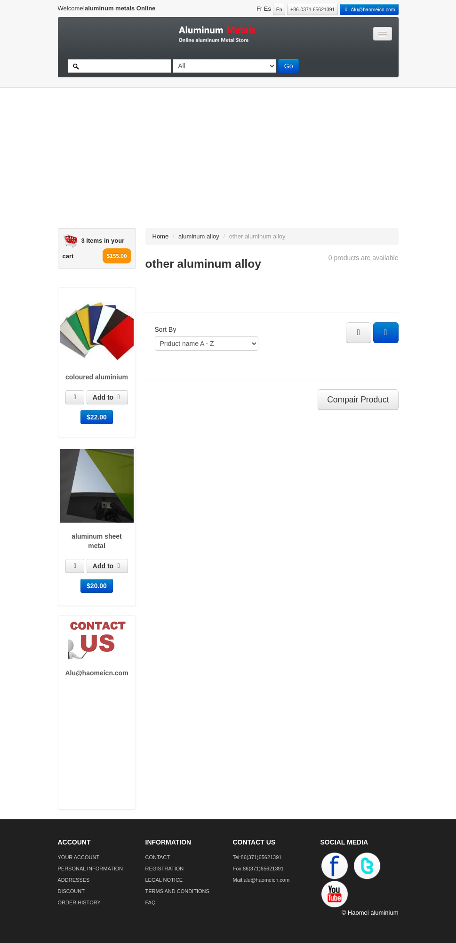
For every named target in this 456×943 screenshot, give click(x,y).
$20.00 (97, 586)
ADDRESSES (74, 880)
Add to (107, 397)
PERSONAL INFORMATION (90, 868)
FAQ (150, 902)
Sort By (165, 329)
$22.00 (97, 417)
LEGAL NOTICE (164, 880)
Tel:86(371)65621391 (257, 857)
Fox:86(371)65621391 (258, 868)
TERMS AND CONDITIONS (177, 891)
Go (288, 66)
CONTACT (157, 857)
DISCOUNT (71, 891)
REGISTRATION (164, 868)
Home (160, 236)
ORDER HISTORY (79, 902)
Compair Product (358, 399)
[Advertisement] (223, 162)
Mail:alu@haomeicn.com (261, 880)
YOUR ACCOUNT (79, 857)
